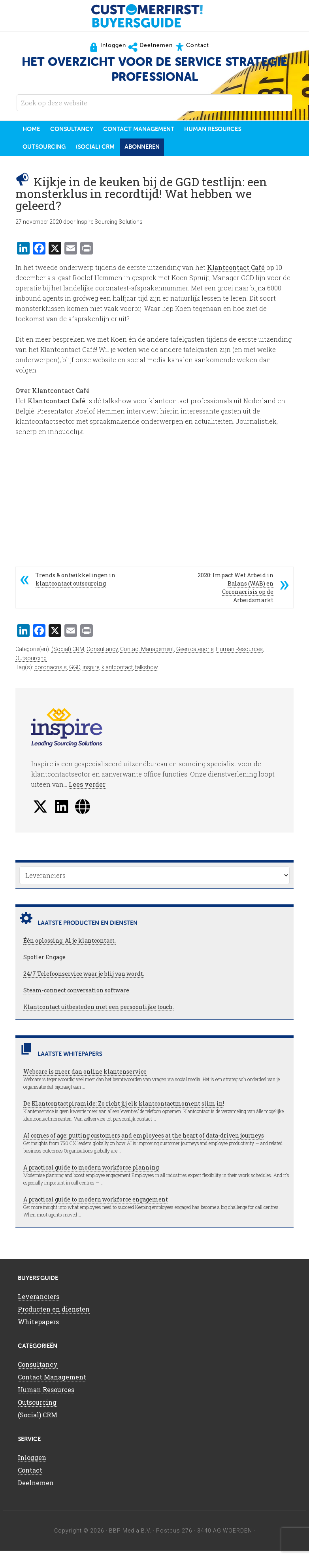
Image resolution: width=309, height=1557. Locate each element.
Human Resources (239, 655)
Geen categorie (194, 655)
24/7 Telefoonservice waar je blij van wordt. (83, 979)
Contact (30, 1476)
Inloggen (32, 1463)
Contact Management (147, 655)
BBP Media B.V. (130, 1536)
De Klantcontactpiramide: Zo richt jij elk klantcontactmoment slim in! (123, 1109)
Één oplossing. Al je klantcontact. (69, 946)
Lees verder (87, 790)
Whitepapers (38, 1327)
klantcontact (117, 673)
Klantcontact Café (236, 273)
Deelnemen (36, 1488)
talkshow (146, 673)
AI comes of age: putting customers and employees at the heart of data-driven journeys (143, 1141)
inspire (91, 673)
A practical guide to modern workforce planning (91, 1173)
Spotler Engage (44, 963)
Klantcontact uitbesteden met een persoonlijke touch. (98, 1012)
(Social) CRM (67, 655)
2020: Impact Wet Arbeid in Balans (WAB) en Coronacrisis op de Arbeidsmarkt (235, 594)
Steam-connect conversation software (76, 996)
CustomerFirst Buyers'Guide (154, 16)
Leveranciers (38, 1302)
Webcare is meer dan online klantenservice (85, 1077)
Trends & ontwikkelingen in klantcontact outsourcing (75, 585)
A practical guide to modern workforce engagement (95, 1205)
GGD (74, 673)
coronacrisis (50, 673)
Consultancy (102, 655)
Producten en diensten (54, 1315)
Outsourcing (31, 664)
